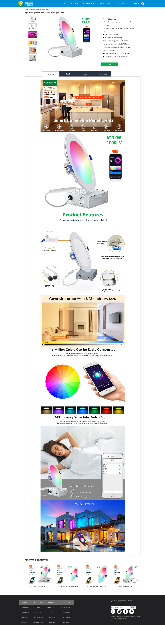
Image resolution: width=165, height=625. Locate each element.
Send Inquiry (103, 74)
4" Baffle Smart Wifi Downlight (68, 586)
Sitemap (113, 621)
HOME (64, 4)
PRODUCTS (74, 4)
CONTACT (135, 4)
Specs (85, 74)
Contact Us (118, 621)
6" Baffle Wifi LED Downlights (96, 586)
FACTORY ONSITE (105, 4)
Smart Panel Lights (43, 9)
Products (33, 9)
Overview (51, 74)
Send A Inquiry (109, 64)
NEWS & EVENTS (122, 4)
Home (26, 9)
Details (68, 74)
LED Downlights (65, 612)
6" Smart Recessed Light (125, 586)
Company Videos (24, 607)
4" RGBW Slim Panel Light (39, 586)
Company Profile (24, 612)
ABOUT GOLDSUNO (89, 4)
